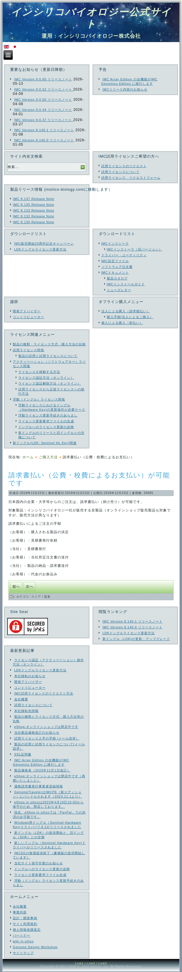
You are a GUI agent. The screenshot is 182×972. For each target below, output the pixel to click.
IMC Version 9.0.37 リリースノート (43, 120)
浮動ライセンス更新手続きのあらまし (48, 415)
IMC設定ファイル (115, 261)
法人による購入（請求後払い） (125, 311)
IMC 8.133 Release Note (33, 210)
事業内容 (20, 912)
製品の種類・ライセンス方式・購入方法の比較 (49, 344)
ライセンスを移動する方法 (39, 372)
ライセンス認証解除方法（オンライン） (49, 383)
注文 (47, 596)
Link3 (102, 963)
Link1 (79, 963)
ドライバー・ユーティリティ (124, 255)
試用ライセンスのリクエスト (124, 166)
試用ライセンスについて (120, 172)
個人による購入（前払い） (122, 322)
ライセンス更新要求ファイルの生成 (46, 421)
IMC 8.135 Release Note (33, 204)
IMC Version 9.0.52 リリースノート (43, 89)
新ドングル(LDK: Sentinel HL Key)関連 (44, 443)
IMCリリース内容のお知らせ (124, 89)
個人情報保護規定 (27, 929)
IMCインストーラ (115, 243)
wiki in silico (23, 941)
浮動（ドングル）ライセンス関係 (39, 399)
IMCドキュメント (115, 272)
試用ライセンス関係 (28, 350)
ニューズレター (119, 290)
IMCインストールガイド (126, 284)
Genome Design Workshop (35, 947)
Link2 (91, 963)
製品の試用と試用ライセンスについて (48, 356)
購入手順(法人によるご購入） (130, 317)
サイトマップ (23, 953)
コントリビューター (28, 317)
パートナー (21, 935)
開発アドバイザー (27, 311)
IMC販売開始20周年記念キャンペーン (44, 243)
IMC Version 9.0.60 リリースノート (43, 79)
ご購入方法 (48, 457)
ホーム (28, 457)
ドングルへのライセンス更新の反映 (46, 427)
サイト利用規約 (25, 924)
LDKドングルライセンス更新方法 (40, 249)
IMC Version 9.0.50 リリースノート (43, 99)
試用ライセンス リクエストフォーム (131, 177)
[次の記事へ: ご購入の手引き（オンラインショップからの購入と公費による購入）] (30, 587)
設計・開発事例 (25, 918)
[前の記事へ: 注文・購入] (16, 587)
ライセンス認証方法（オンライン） (46, 377)
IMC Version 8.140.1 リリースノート (44, 130)
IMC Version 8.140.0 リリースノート (44, 140)
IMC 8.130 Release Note (33, 222)
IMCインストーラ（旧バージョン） (134, 249)
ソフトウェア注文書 (117, 266)
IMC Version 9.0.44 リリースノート (43, 109)
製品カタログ (117, 278)
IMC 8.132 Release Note (33, 216)
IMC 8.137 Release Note (33, 199)
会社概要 (20, 906)
